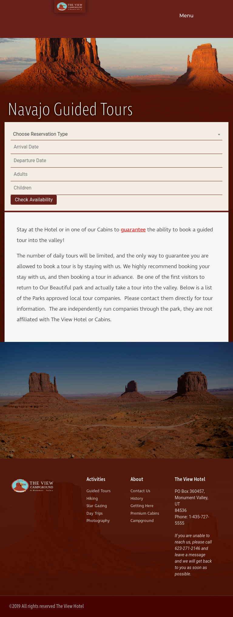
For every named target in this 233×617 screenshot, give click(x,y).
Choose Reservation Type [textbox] (40, 134)
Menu (186, 16)
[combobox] (116, 134)
